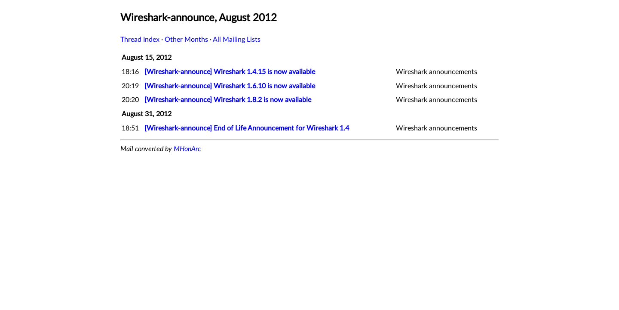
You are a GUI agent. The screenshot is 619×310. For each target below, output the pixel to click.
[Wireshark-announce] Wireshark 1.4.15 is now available (229, 71)
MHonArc (187, 149)
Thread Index (139, 39)
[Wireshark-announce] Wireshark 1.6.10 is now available (229, 86)
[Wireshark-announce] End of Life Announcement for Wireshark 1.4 (246, 128)
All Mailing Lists (236, 39)
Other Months (186, 39)
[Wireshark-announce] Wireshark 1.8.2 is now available (227, 99)
